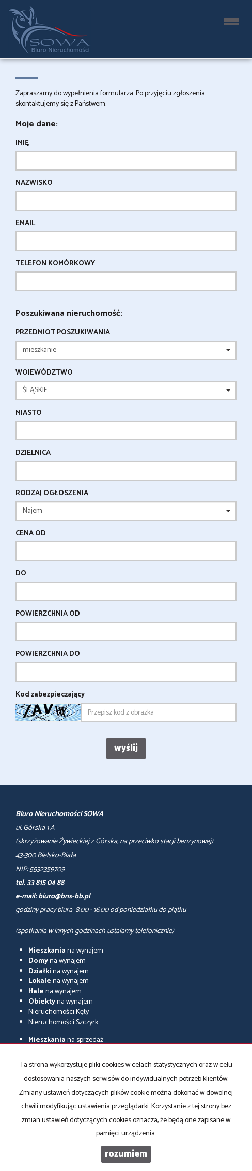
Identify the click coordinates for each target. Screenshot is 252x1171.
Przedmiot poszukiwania (62, 333)
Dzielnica (33, 453)
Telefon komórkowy (55, 264)
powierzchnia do (47, 654)
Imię (22, 143)
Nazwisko (34, 183)
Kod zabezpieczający (50, 695)
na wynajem (65, 951)
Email (25, 223)
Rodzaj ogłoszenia (51, 493)
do (20, 574)
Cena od (30, 534)
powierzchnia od (47, 614)
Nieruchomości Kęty (58, 1012)
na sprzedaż (65, 1040)
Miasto (28, 413)
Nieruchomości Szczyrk (63, 1022)
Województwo (44, 373)
